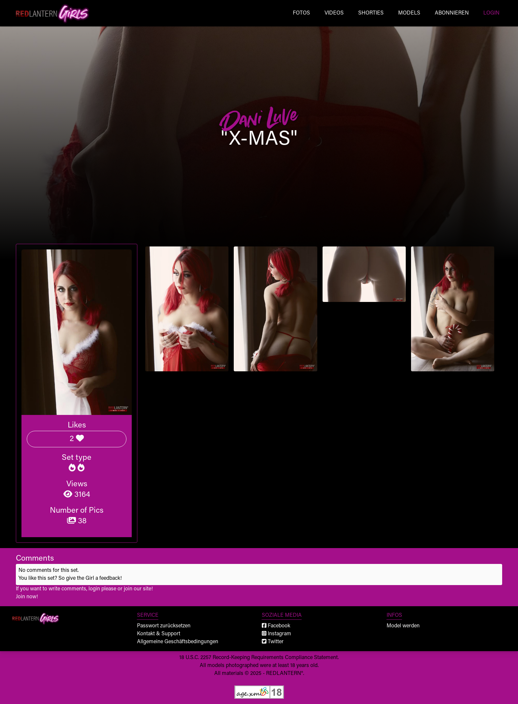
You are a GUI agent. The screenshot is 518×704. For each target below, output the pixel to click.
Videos (334, 13)
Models (409, 13)
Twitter (273, 642)
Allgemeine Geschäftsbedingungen (177, 642)
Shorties (371, 13)
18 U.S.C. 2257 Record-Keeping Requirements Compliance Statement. (259, 657)
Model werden (403, 626)
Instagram (276, 634)
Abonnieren (452, 13)
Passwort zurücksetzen (163, 626)
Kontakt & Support (158, 634)
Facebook (276, 626)
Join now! (27, 597)
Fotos (301, 13)
